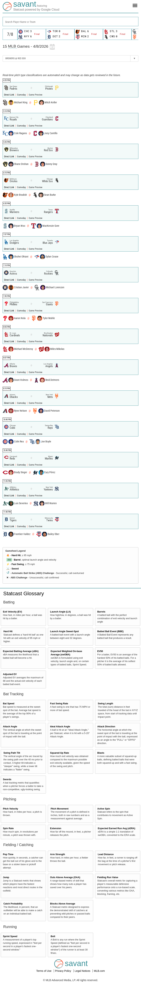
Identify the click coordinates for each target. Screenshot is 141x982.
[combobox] (70, 21)
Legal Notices (83, 970)
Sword (15, 568)
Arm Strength (57, 854)
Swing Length (105, 703)
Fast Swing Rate (59, 703)
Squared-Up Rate (59, 753)
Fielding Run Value (107, 877)
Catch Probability (13, 903)
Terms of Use (44, 970)
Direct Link (9, 94)
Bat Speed (8, 703)
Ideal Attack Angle (60, 726)
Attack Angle (10, 726)
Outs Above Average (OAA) (65, 877)
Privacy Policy (63, 970)
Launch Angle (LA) (60, 611)
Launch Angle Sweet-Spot (64, 631)
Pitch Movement (60, 808)
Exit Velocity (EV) (12, 611)
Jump (6, 877)
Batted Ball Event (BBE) (110, 631)
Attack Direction (106, 726)
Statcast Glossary (23, 593)
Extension (55, 828)
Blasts (100, 753)
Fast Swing (17, 564)
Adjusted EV (10, 674)
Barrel (17, 560)
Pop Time (8, 854)
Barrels (101, 611)
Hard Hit (16, 555)
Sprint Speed (10, 936)
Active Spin (103, 808)
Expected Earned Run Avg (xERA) (116, 828)
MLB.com (99, 970)
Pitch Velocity (10, 808)
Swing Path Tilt (12, 753)
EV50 (100, 651)
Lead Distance (106, 854)
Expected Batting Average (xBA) (21, 651)
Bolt (53, 936)
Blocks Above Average (62, 903)
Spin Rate (8, 828)
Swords (7, 779)
